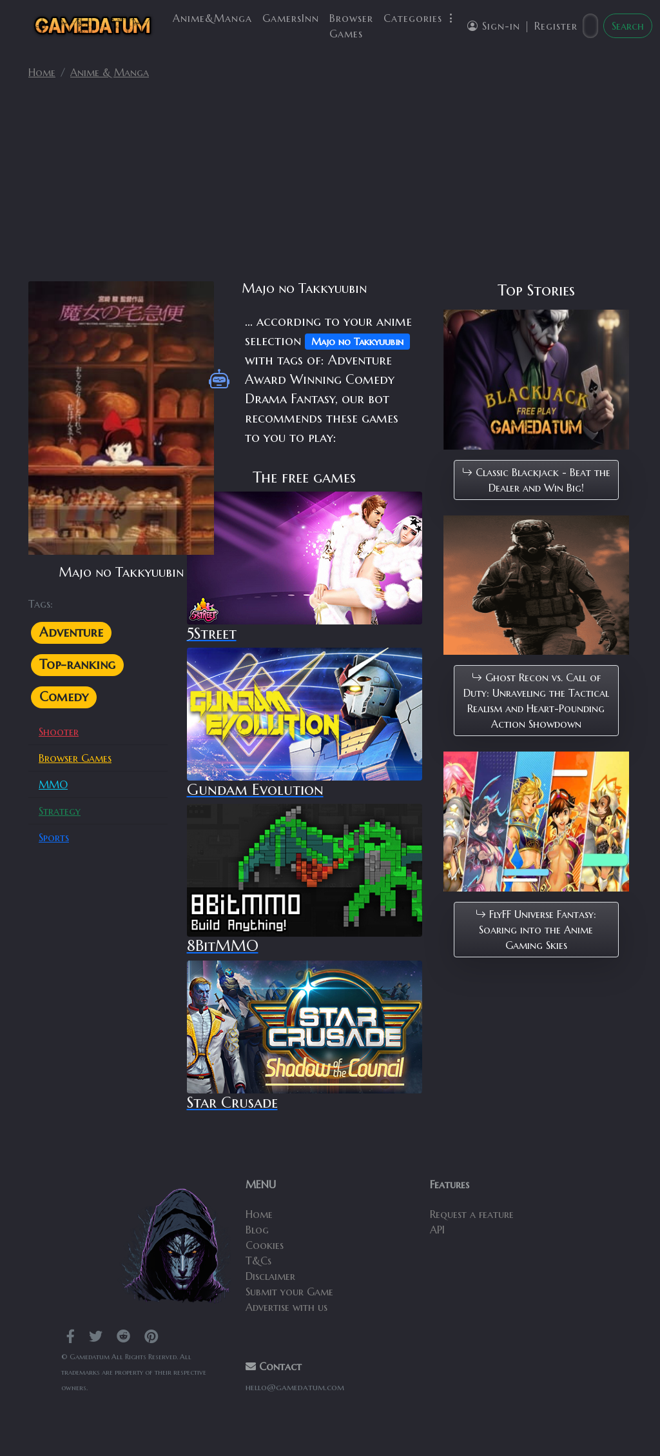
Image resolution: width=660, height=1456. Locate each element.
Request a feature (472, 1214)
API (437, 1229)
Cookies (265, 1245)
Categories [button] (420, 18)
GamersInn (290, 18)
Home (41, 72)
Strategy (60, 810)
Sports (54, 837)
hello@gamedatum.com (295, 1387)
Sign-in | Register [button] (522, 25)
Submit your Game (289, 1291)
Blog (257, 1229)
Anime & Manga (109, 72)
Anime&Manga (212, 18)
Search (628, 25)
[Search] (590, 26)
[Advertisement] (330, 185)
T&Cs (258, 1260)
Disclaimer (270, 1276)
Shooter (59, 731)
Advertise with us (286, 1307)
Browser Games (351, 26)
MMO (53, 784)
